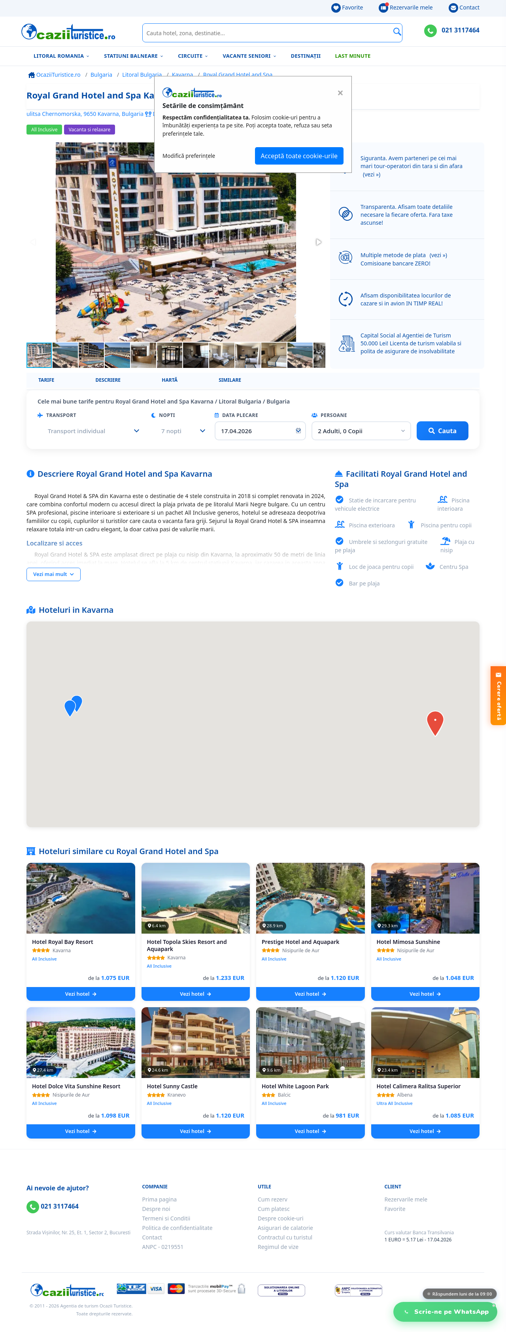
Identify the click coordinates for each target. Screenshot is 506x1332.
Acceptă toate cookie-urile (299, 156)
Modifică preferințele (188, 155)
